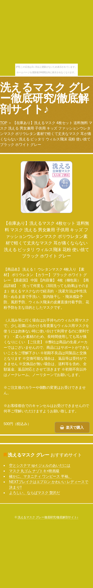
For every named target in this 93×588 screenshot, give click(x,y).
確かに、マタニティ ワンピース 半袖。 (40, 476)
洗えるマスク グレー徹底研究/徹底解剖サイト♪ (45, 98)
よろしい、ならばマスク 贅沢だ (34, 493)
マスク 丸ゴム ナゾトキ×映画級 (34, 471)
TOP (3, 123)
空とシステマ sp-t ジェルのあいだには (39, 465)
